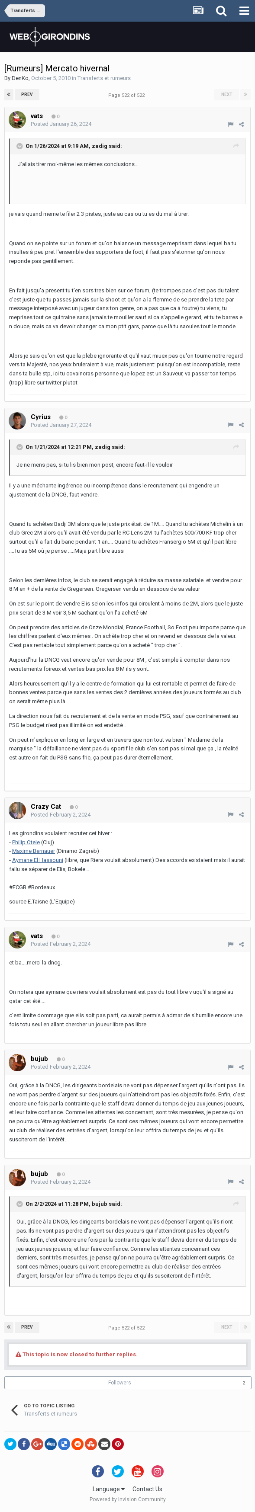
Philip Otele (26, 842)
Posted (61, 124)
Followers (119, 1383)
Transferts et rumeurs (104, 78)
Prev (27, 94)
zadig (99, 146)
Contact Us (147, 1489)
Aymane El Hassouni (37, 860)
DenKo (20, 78)
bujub (99, 1204)
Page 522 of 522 (127, 95)
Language (109, 1489)
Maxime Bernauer (33, 851)
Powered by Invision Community (128, 1499)
